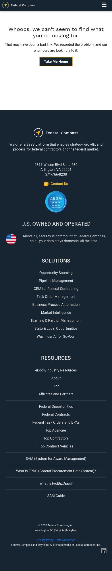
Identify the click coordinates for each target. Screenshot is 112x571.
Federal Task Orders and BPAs (55, 422)
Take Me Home (56, 61)
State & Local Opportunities (56, 328)
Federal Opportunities (56, 406)
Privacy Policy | (46, 540)
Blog (56, 386)
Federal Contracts (56, 414)
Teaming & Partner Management (56, 320)
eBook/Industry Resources (56, 370)
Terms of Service (65, 540)
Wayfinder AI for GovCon (56, 336)
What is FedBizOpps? (56, 483)
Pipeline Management (56, 281)
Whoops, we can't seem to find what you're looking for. (56, 32)
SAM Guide (56, 496)
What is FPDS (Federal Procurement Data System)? (56, 471)
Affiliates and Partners (56, 394)
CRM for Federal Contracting (56, 289)
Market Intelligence (56, 312)
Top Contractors (56, 438)
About (56, 378)
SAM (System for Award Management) (56, 459)
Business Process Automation (56, 305)
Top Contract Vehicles (56, 446)
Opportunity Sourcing (56, 273)
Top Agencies (56, 430)
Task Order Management (56, 297)
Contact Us (59, 184)
